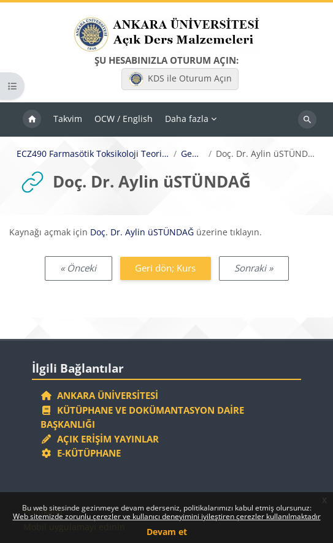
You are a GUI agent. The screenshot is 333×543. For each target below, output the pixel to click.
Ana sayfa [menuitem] (32, 119)
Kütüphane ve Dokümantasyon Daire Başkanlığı (142, 417)
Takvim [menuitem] (67, 118)
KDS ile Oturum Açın (180, 79)
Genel (192, 153)
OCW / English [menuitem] (123, 118)
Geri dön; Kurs (165, 268)
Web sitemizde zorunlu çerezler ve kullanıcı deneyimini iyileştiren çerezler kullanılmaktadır (167, 516)
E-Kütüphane (80, 453)
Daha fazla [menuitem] (187, 118)
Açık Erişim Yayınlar (100, 439)
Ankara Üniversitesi (99, 395)
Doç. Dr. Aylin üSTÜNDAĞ (142, 232)
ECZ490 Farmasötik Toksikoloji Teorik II (93, 153)
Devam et (167, 531)
